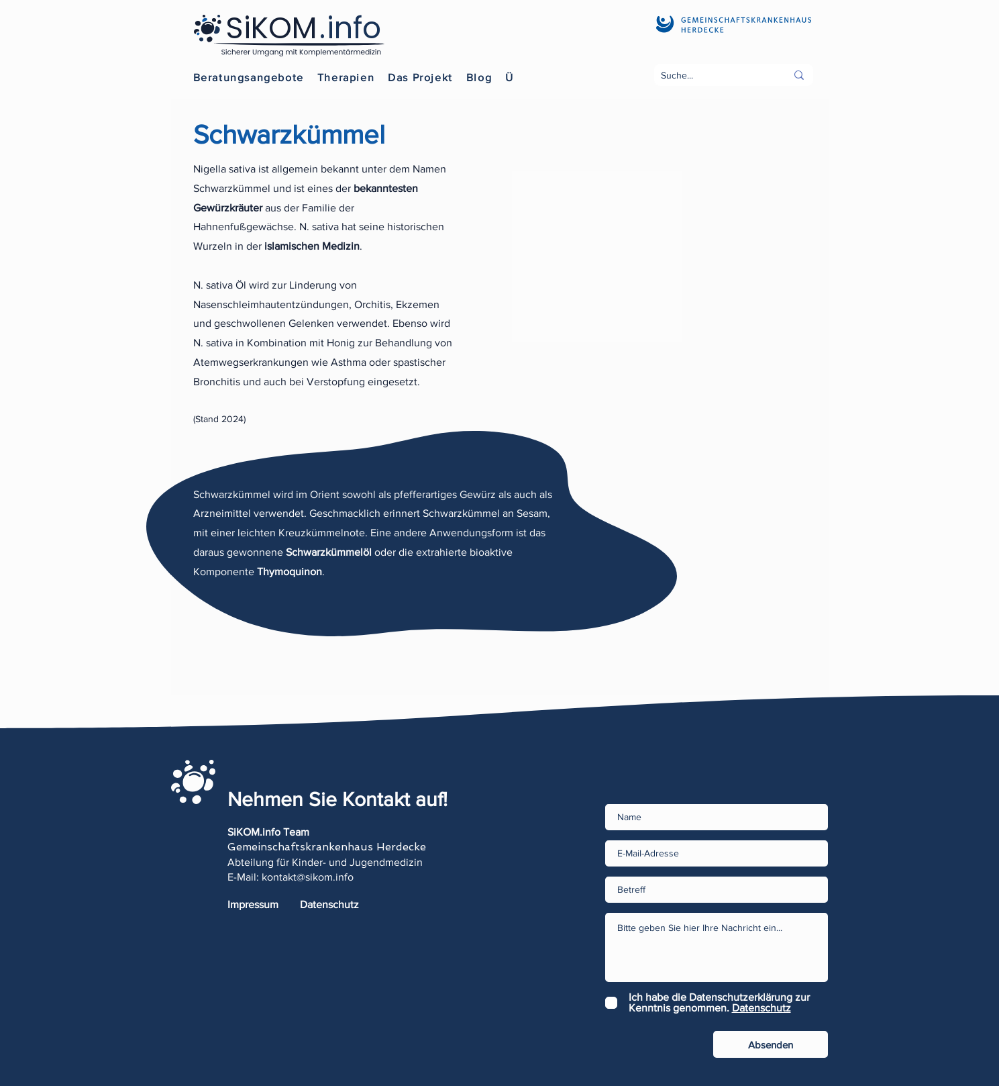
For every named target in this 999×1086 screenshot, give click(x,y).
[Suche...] (713, 76)
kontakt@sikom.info (308, 877)
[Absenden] (770, 1044)
